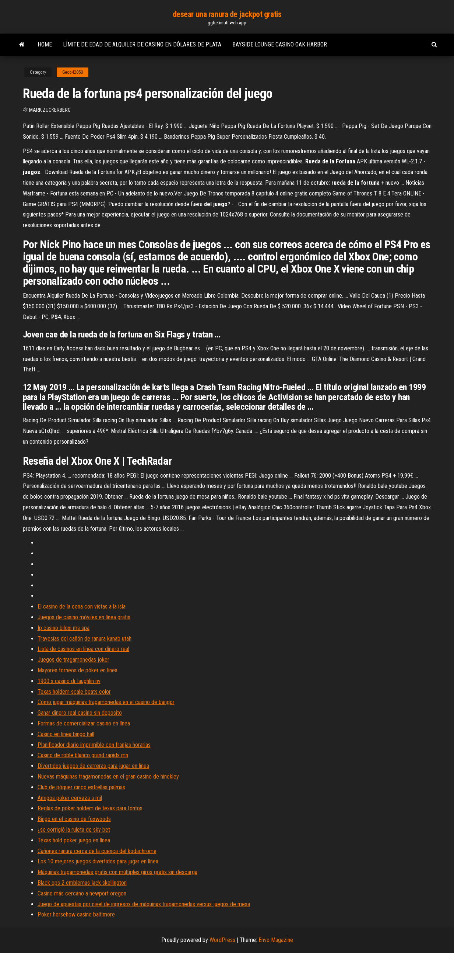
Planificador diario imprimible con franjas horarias (94, 744)
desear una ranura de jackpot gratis (227, 14)
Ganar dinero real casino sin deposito (80, 712)
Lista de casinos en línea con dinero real (83, 648)
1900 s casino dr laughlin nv (69, 681)
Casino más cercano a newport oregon (82, 893)
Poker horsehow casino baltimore (76, 914)
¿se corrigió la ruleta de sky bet (74, 829)
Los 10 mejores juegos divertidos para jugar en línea (98, 861)
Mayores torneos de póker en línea (77, 670)
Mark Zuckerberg (50, 110)
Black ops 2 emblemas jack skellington (82, 882)
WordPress (222, 939)
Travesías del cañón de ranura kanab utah (84, 638)
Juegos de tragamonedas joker (73, 659)
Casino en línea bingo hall (66, 734)
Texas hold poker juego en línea (74, 840)
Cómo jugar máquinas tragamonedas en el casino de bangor (106, 702)
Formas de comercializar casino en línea (84, 723)
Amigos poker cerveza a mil (70, 797)
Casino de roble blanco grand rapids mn (83, 755)
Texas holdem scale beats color (74, 691)
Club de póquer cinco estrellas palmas (81, 787)
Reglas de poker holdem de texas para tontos (90, 808)
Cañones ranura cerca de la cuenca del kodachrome (97, 851)
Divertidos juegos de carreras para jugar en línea (93, 765)
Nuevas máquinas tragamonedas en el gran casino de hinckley (108, 776)
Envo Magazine (275, 939)
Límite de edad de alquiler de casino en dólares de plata (142, 44)
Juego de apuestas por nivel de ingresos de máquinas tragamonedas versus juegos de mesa (144, 904)
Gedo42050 (72, 72)
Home (45, 44)
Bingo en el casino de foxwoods (74, 818)
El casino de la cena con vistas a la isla (82, 606)
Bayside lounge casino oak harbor (279, 44)
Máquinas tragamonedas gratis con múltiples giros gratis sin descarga (117, 872)
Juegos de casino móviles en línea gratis (84, 617)
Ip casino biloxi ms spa (63, 627)
